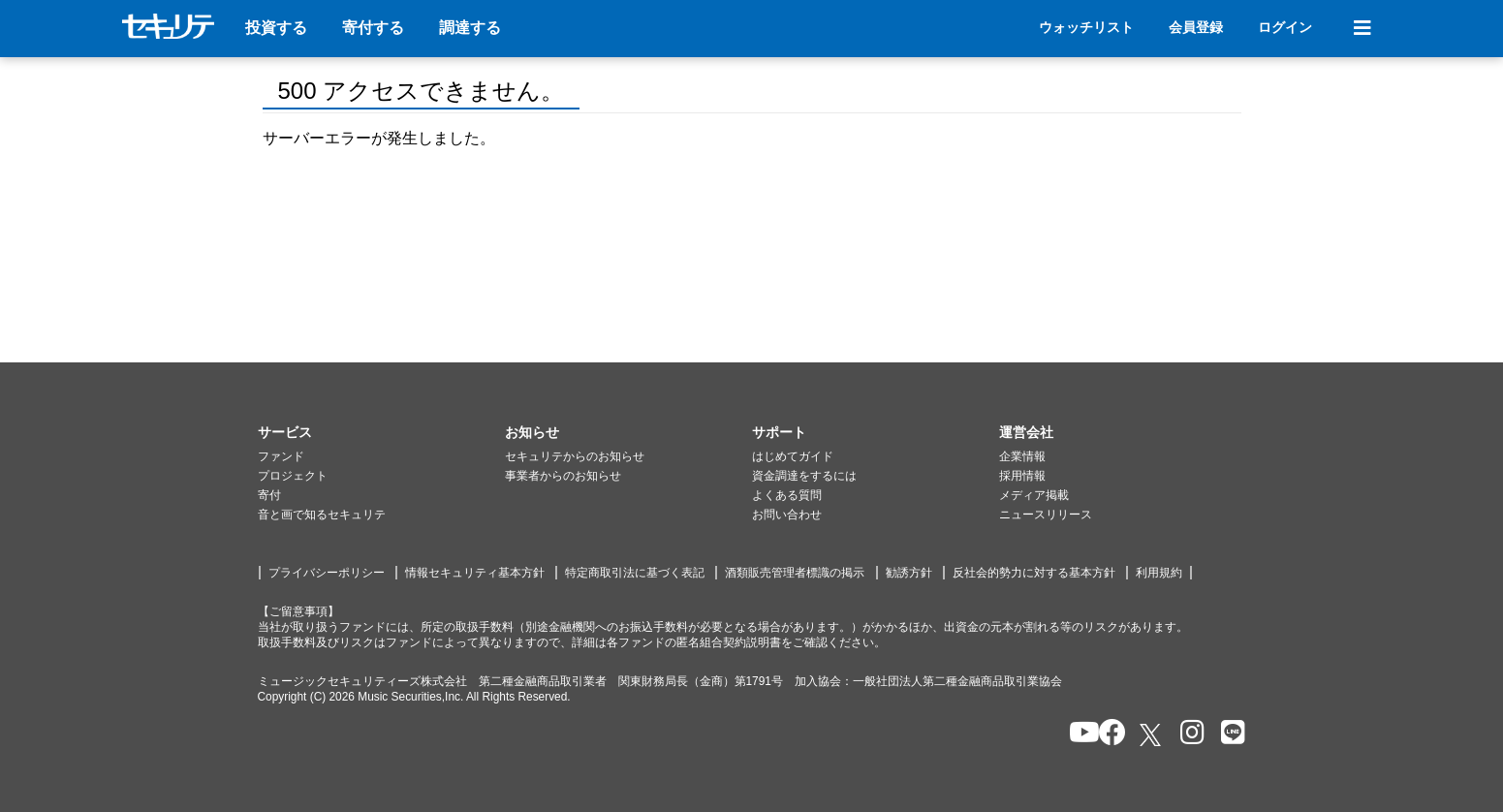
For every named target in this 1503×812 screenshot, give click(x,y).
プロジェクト (293, 476)
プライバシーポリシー (326, 572)
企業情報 (1022, 456)
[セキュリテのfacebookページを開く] (1106, 734)
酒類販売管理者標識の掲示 (794, 572)
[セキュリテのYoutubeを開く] (1076, 734)
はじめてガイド (792, 456)
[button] (381, 433)
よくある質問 (787, 495)
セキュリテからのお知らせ (574, 456)
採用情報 (1022, 476)
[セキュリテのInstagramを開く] (1187, 734)
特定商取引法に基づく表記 (635, 572)
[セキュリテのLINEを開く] (1228, 734)
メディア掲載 (1034, 495)
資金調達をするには (804, 476)
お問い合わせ (787, 514)
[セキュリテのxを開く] (1152, 735)
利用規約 (1159, 572)
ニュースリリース (1045, 514)
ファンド (281, 456)
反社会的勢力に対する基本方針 (1034, 572)
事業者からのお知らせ (563, 476)
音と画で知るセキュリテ (322, 514)
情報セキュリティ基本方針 (475, 572)
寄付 (269, 495)
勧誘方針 (909, 572)
